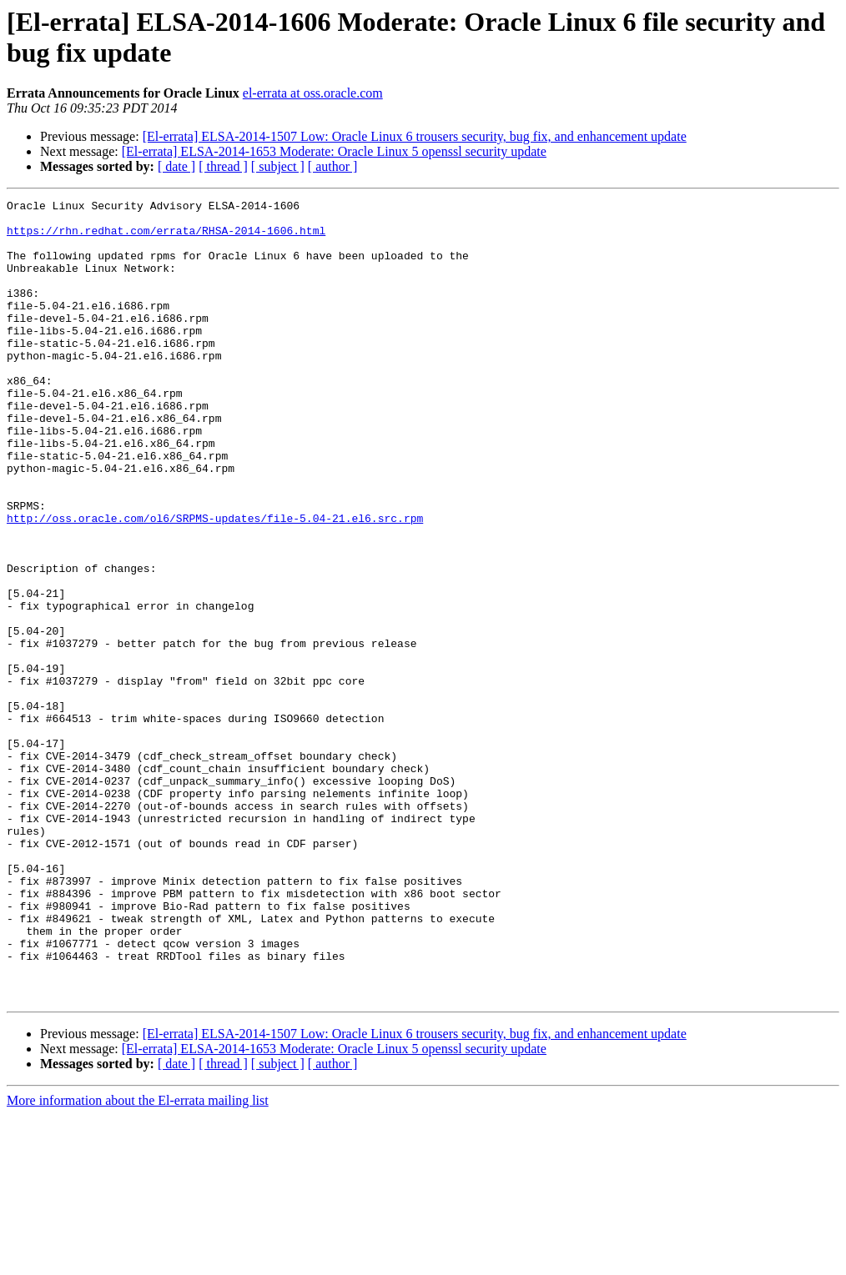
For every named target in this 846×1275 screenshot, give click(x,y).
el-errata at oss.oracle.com (313, 93)
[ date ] (176, 166)
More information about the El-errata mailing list (138, 1260)
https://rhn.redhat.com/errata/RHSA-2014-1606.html (166, 237)
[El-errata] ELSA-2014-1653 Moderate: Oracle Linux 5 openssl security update (334, 151)
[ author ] (333, 166)
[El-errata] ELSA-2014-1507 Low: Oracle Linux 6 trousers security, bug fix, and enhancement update (415, 136)
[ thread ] (223, 166)
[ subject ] (278, 166)
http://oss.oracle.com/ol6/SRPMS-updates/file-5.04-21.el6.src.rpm (215, 582)
